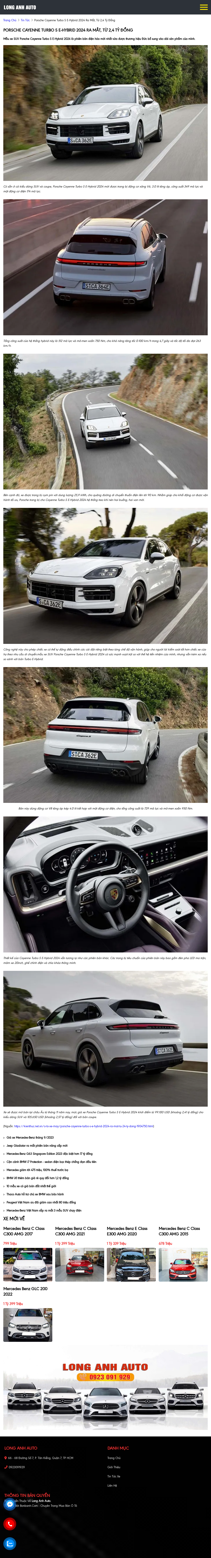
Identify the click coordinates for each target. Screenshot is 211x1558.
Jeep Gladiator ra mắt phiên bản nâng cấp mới (35, 1145)
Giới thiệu (113, 1467)
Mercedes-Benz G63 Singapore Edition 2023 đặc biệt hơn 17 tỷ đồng (48, 1153)
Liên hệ (112, 1485)
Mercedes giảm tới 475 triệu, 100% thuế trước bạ (35, 1170)
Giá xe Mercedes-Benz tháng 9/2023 (28, 1137)
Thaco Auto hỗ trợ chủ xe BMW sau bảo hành (33, 1194)
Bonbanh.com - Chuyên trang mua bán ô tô (48, 1505)
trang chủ (9, 20)
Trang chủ (113, 1458)
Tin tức (25, 20)
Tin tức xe (113, 1476)
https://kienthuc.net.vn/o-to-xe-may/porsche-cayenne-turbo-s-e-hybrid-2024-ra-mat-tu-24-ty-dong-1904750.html (83, 1126)
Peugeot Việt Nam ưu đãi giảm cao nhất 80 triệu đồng (39, 1202)
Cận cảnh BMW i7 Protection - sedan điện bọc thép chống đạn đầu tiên (49, 1162)
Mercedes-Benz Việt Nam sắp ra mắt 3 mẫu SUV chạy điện (42, 1210)
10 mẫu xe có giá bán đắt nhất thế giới (29, 1186)
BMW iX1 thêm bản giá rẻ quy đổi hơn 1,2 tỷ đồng (36, 1178)
